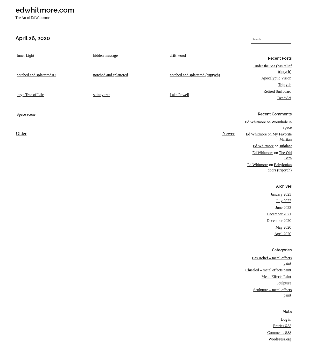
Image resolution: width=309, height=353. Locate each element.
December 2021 (279, 214)
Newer (228, 133)
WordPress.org (279, 339)
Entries (282, 326)
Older (21, 133)
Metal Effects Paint (276, 277)
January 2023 (281, 194)
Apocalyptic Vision (276, 78)
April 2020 (282, 234)
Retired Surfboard (277, 91)
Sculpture (283, 283)
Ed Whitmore (255, 122)
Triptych (284, 85)
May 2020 (283, 227)
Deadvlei (284, 98)
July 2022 (283, 201)
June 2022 (283, 207)
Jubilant (286, 146)
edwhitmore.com (44, 10)
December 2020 (279, 221)
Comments (279, 333)
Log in (286, 319)
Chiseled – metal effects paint (268, 270)
